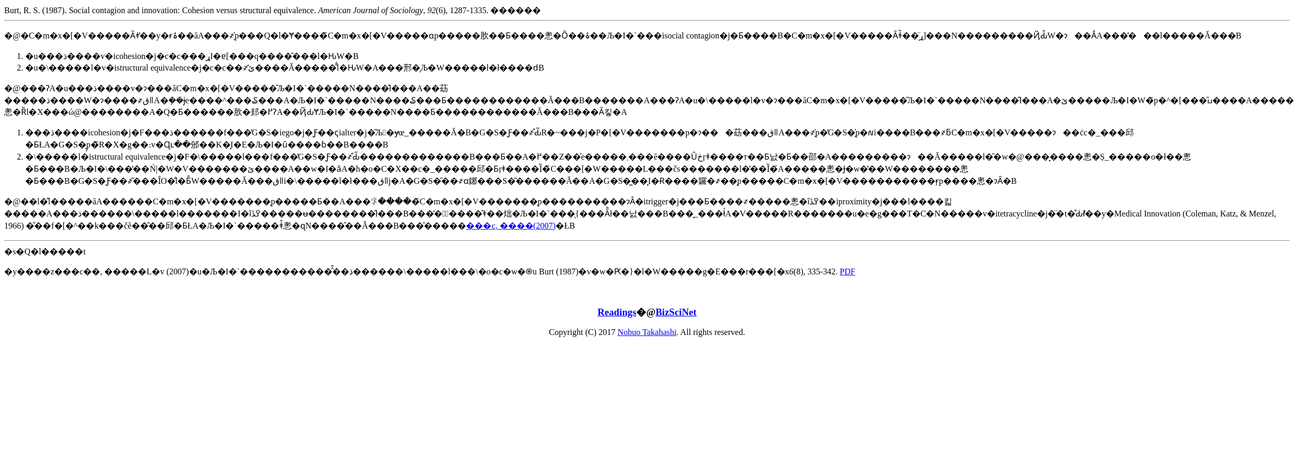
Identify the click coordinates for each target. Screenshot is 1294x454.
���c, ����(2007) (511, 225)
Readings (616, 312)
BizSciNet (676, 312)
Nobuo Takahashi (647, 332)
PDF (847, 271)
